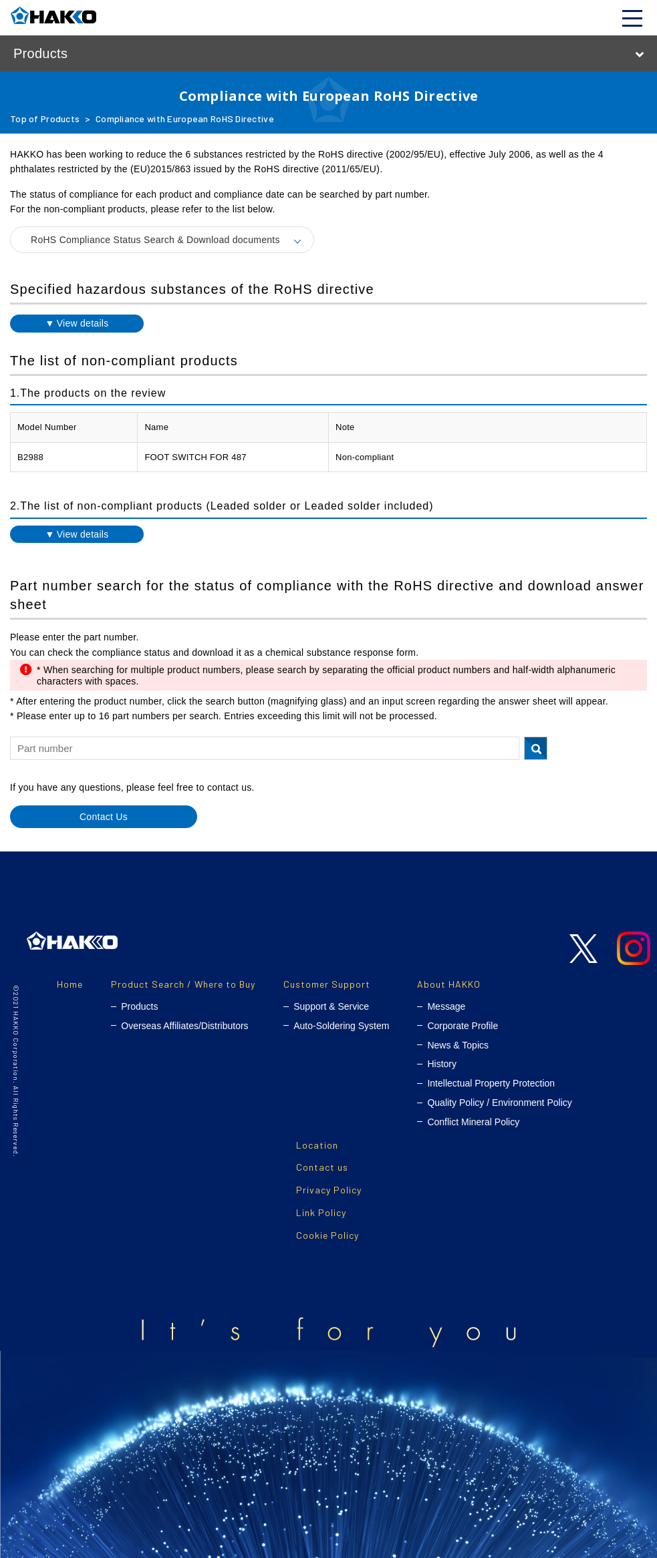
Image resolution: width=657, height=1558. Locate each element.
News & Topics (458, 1045)
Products (139, 1006)
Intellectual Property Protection (491, 1083)
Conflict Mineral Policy (473, 1122)
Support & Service (331, 1006)
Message (446, 1006)
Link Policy (321, 1212)
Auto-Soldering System (341, 1025)
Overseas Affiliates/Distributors (184, 1025)
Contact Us (104, 816)
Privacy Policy (329, 1189)
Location (317, 1145)
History (441, 1063)
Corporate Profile (462, 1025)
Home (70, 984)
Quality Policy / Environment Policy (499, 1102)
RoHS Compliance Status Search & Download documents (155, 239)
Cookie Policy (327, 1235)
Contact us (322, 1167)
